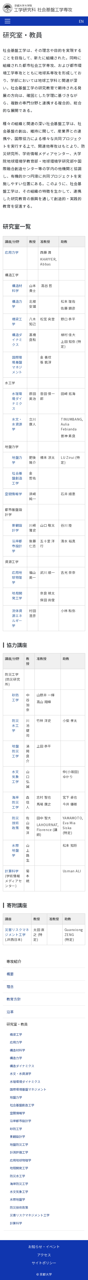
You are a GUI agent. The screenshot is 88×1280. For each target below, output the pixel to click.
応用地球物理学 (17, 577)
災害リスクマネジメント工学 (17, 932)
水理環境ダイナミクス (17, 401)
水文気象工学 (15, 776)
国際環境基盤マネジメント (17, 364)
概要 (10, 973)
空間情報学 (13, 493)
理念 (10, 986)
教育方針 (14, 998)
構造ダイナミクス (17, 339)
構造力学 (16, 1058)
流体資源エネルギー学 (17, 618)
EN (81, 21)
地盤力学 (16, 1097)
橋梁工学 (16, 1034)
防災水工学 (15, 725)
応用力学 (12, 252)
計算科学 (12, 871)
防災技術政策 (15, 823)
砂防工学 (15, 697)
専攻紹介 (13, 961)
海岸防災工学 (15, 802)
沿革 (10, 1011)
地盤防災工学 (15, 751)
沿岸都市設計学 (17, 546)
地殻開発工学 (17, 595)
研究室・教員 (17, 1024)
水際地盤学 (15, 850)
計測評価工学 (19, 1152)
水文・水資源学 (17, 424)
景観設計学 (17, 528)
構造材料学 (17, 288)
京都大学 (46, 1274)
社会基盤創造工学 (17, 478)
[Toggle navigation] (7, 21)
